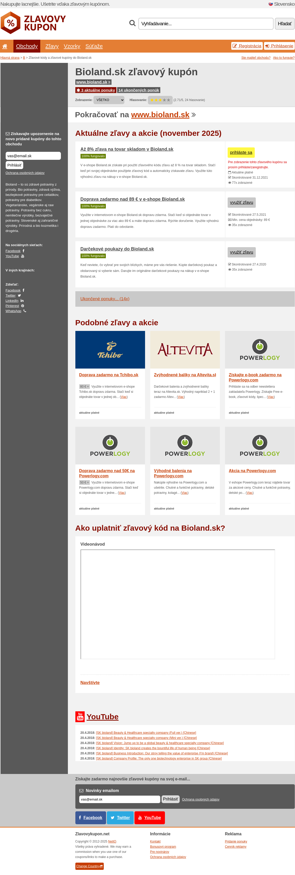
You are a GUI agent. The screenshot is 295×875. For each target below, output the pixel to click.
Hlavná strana (10, 58)
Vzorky (72, 46)
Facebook (13, 251)
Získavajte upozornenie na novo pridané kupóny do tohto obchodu (33, 138)
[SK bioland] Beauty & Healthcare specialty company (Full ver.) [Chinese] (146, 733)
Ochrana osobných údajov (25, 173)
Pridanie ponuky (236, 841)
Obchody (27, 46)
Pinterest (12, 306)
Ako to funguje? (283, 58)
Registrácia (247, 45)
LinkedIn (12, 301)
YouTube (12, 256)
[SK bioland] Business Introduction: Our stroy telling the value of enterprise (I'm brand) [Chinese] (162, 753)
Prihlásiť (14, 165)
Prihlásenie (279, 45)
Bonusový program (163, 846)
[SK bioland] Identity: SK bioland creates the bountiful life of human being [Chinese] (153, 748)
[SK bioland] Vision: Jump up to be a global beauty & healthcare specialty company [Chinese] (160, 743)
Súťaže (94, 46)
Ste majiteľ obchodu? (255, 58)
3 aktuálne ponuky (96, 90)
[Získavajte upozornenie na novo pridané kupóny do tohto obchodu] (33, 156)
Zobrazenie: (84, 100)
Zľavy (52, 46)
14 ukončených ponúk (138, 90)
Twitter (11, 295)
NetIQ (112, 841)
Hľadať (285, 23)
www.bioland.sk (93, 82)
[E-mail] (119, 799)
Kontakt (155, 841)
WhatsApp (13, 311)
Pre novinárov (159, 852)
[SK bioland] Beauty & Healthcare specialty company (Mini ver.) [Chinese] (146, 738)
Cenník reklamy (235, 846)
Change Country (89, 866)
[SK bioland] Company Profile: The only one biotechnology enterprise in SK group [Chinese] (159, 758)
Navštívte (90, 682)
